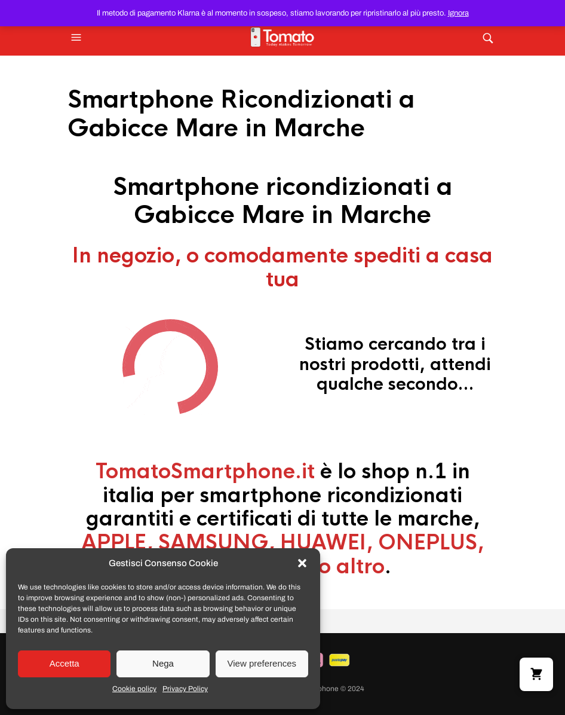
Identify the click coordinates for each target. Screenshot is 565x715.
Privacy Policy (185, 689)
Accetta (64, 663)
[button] (302, 563)
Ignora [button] (458, 13)
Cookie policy (134, 689)
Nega (163, 663)
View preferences (262, 663)
